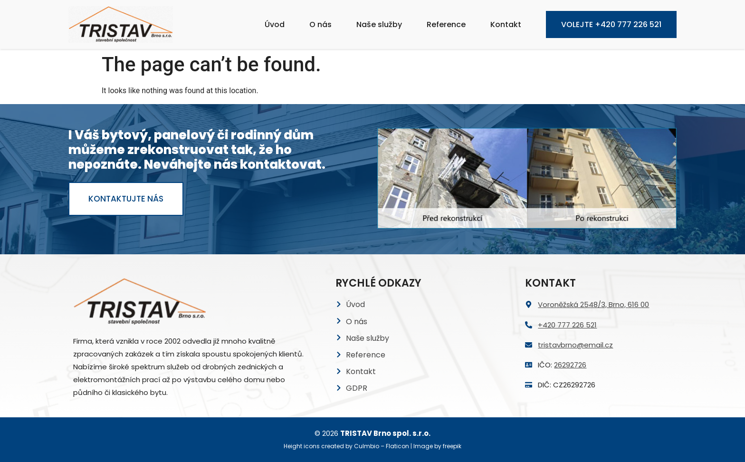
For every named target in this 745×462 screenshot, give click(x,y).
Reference (446, 24)
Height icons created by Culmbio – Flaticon (346, 446)
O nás (320, 24)
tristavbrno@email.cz (575, 345)
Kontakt (505, 24)
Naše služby (379, 24)
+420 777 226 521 (567, 325)
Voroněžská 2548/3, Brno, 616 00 (593, 304)
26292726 (570, 365)
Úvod (275, 24)
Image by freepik (437, 446)
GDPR (356, 388)
